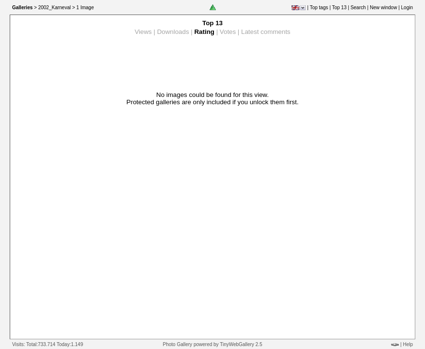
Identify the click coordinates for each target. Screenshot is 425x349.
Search (358, 7)
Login (407, 7)
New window (383, 7)
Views (142, 31)
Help (408, 344)
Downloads (173, 31)
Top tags (319, 7)
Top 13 (339, 7)
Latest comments (265, 31)
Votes (228, 31)
